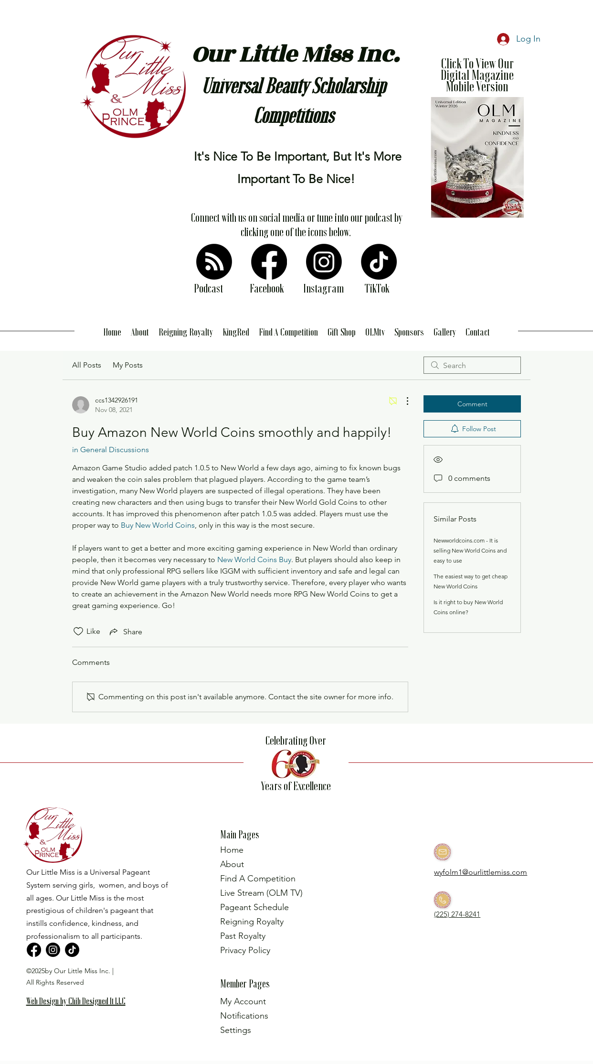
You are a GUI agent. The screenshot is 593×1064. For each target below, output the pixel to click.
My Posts (128, 364)
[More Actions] (402, 401)
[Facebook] (269, 262)
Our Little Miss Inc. (295, 54)
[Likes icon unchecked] (78, 631)
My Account (243, 1001)
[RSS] (214, 262)
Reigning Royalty (252, 921)
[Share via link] (125, 631)
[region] (80, 1016)
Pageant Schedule (254, 907)
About (232, 864)
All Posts (86, 364)
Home (232, 850)
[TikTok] (379, 262)
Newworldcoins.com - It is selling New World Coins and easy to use (470, 550)
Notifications (244, 1015)
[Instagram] (324, 262)
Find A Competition (258, 878)
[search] (472, 365)
